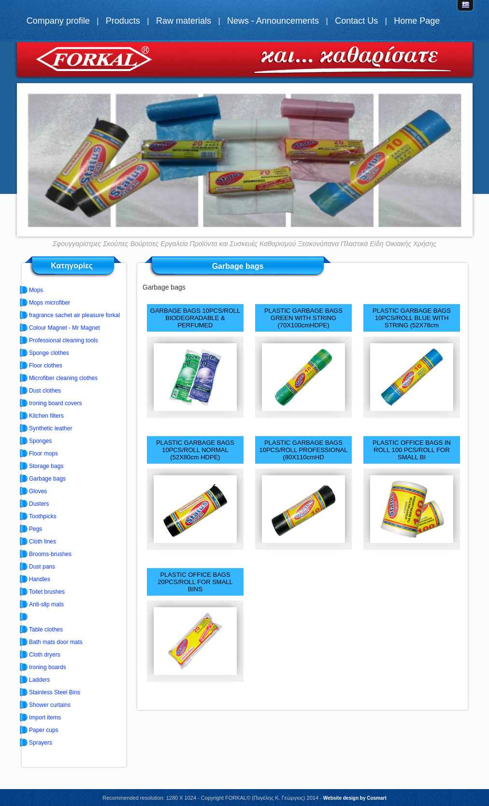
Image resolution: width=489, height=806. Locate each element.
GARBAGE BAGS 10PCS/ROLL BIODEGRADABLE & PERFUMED (195, 318)
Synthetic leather (50, 428)
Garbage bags (47, 478)
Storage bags (46, 466)
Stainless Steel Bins (54, 692)
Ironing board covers (55, 403)
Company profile (58, 21)
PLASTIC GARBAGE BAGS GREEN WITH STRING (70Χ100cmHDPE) (303, 318)
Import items (45, 717)
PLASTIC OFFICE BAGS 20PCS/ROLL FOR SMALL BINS (195, 582)
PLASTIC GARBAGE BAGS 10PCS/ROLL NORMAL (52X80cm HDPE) (195, 450)
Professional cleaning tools (63, 340)
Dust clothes (45, 390)
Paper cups (43, 730)
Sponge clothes (49, 353)
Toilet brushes (47, 591)
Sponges (40, 441)
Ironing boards (47, 667)
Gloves (38, 491)
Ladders (39, 679)
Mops (36, 290)
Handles (39, 579)
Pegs (35, 529)
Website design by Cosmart (355, 798)
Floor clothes (45, 365)
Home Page (417, 21)
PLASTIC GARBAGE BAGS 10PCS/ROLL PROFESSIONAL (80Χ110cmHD (303, 450)
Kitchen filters (46, 415)
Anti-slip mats (46, 604)
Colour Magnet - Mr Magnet (64, 327)
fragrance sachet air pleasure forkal (74, 315)
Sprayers (40, 742)
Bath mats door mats (56, 642)
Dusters (39, 503)
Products (123, 21)
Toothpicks (43, 516)
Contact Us (356, 21)
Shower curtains (50, 705)
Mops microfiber (49, 302)
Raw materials (183, 21)
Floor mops (43, 453)
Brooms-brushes (50, 554)
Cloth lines (42, 541)
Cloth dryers (44, 654)
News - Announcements (273, 21)
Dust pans (42, 566)
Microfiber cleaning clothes (63, 378)
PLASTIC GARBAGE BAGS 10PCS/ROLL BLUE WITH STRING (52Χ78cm (412, 318)
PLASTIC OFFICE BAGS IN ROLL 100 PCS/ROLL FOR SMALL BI (412, 450)
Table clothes (46, 629)
